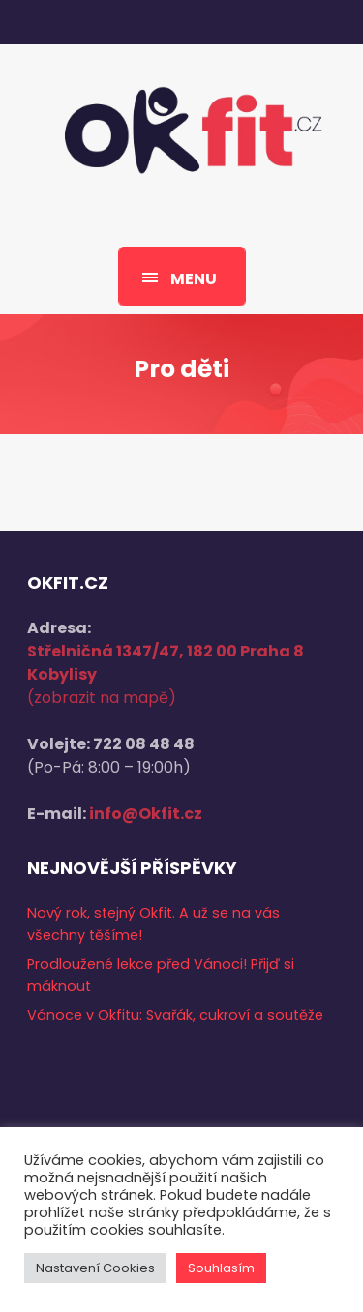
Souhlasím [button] (221, 1268)
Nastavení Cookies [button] (95, 1268)
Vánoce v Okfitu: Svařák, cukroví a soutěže (175, 1015)
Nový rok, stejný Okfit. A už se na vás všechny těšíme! (153, 924)
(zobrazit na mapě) (101, 697)
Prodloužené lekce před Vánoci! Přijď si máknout (160, 975)
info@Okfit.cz (145, 813)
